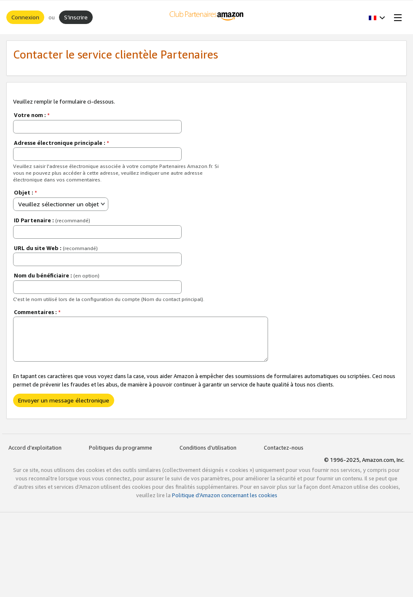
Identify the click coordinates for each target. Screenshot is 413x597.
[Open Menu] (396, 17)
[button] (377, 17)
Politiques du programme (120, 447)
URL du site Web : (56, 248)
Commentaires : (37, 312)
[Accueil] (207, 17)
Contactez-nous (283, 447)
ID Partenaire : (52, 220)
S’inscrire (76, 17)
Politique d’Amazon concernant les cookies (224, 495)
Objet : (25, 192)
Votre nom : (32, 115)
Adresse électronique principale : (61, 142)
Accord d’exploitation (35, 447)
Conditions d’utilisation (208, 447)
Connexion (25, 17)
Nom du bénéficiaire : (56, 275)
